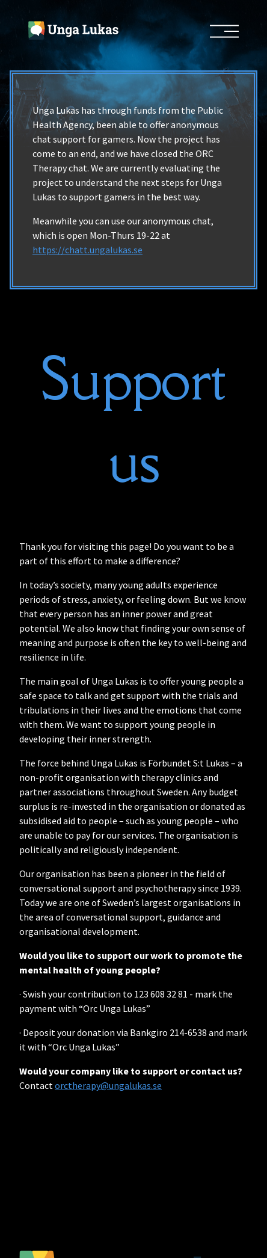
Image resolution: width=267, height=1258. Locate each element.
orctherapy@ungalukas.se (108, 1085)
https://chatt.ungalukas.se (87, 250)
